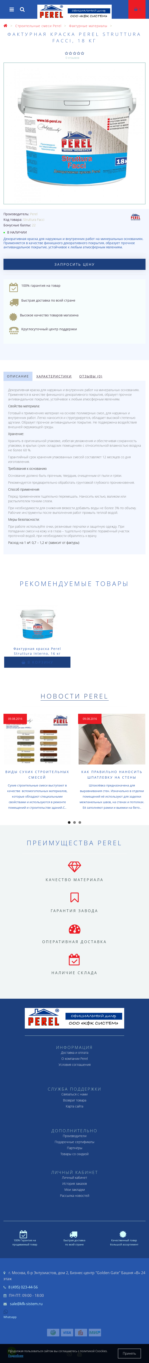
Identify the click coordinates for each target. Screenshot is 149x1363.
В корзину (37, 662)
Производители (74, 1136)
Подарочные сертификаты (74, 1142)
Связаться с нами (74, 1094)
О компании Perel (74, 1058)
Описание (18, 376)
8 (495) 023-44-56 (23, 1287)
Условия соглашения (75, 1064)
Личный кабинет (74, 1177)
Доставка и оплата (74, 1052)
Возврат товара (74, 1100)
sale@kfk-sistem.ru (26, 1303)
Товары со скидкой (74, 1154)
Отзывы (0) (90, 376)
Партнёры (74, 1148)
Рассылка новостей (74, 1195)
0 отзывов (72, 58)
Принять (129, 1353)
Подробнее (15, 1356)
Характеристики (54, 376)
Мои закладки (74, 1189)
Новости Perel (75, 696)
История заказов (74, 1183)
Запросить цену (74, 264)
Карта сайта (74, 1106)
